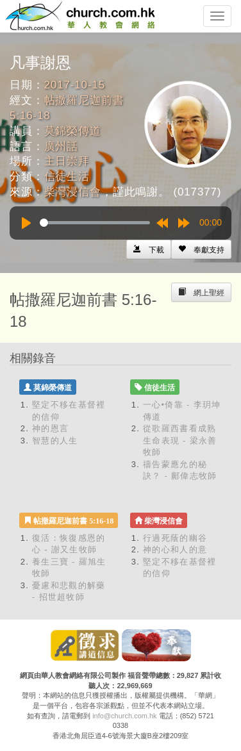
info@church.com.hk (124, 716)
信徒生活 (67, 176)
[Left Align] (201, 249)
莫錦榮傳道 (72, 131)
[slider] (95, 223)
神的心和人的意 (175, 549)
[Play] (26, 223)
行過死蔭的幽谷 (175, 538)
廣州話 (61, 146)
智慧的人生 (55, 440)
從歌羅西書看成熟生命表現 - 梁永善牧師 (180, 440)
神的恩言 (50, 428)
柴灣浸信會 (72, 192)
